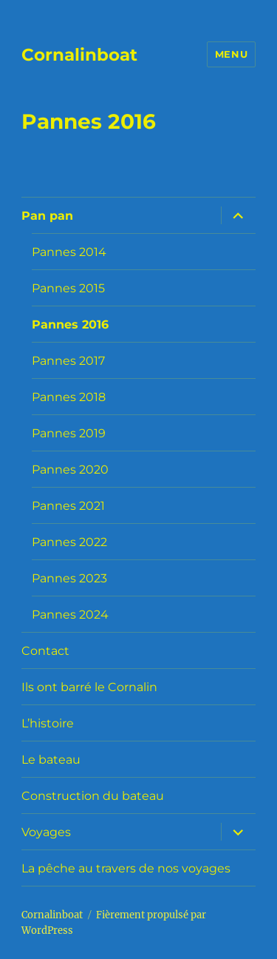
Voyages (46, 832)
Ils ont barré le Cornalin (89, 687)
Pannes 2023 (69, 578)
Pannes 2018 (69, 397)
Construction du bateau (92, 796)
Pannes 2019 (69, 433)
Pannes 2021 (68, 506)
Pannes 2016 (70, 324)
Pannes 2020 (70, 469)
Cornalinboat (79, 54)
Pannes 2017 (68, 361)
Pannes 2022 (69, 542)
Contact (45, 651)
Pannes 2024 (70, 615)
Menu (231, 54)
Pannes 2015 (68, 288)
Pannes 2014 (69, 252)
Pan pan (47, 216)
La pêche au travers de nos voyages (125, 868)
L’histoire (47, 723)
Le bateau (51, 760)
